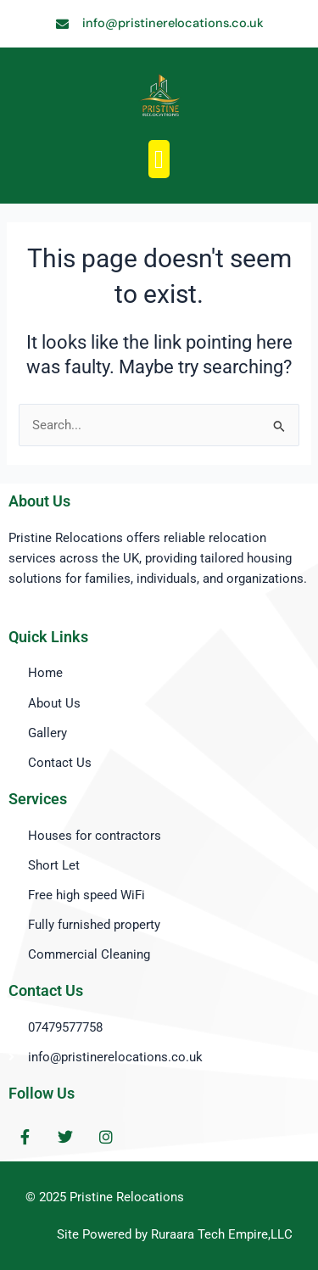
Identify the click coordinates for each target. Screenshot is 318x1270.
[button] (159, 159)
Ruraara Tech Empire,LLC (222, 1234)
